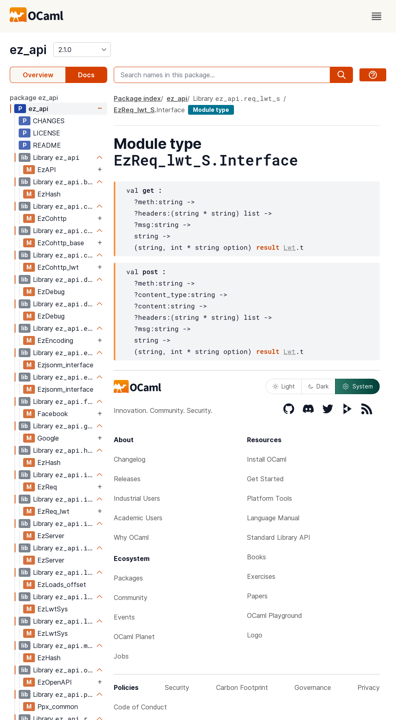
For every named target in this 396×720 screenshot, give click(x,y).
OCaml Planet (134, 637)
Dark (318, 386)
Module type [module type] (211, 109)
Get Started (265, 479)
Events (124, 617)
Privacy (368, 687)
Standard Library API (278, 537)
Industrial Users (137, 498)
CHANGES (49, 121)
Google (48, 438)
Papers (257, 596)
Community (130, 597)
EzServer (50, 536)
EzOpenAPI (54, 682)
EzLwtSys (52, 609)
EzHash (49, 194)
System (357, 386)
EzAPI (46, 170)
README (47, 145)
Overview (38, 75)
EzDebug (51, 292)
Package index (137, 98)
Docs (86, 75)
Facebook (52, 414)
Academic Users (138, 518)
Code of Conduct (140, 707)
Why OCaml (131, 537)
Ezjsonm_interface (65, 365)
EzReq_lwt (53, 511)
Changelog (129, 459)
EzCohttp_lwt (58, 267)
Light (284, 386)
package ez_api (34, 98)
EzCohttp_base (60, 243)
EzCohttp (52, 218)
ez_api (28, 49)
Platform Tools (269, 498)
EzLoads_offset (61, 584)
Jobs (121, 656)
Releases (127, 479)
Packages (128, 578)
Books (256, 557)
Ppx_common (57, 707)
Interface (170, 110)
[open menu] (376, 16)
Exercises (261, 576)
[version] (82, 49)
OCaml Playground (274, 615)
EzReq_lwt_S (134, 110)
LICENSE (46, 133)
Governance (312, 687)
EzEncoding (55, 340)
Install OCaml (266, 459)
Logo (254, 635)
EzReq (47, 487)
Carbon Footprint (242, 687)
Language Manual (273, 518)
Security (177, 687)
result (267, 247)
